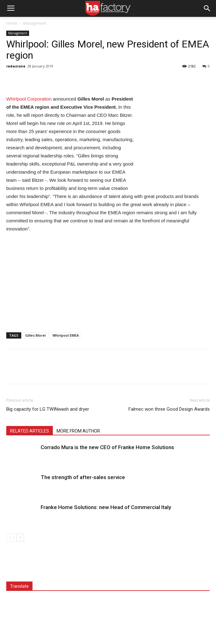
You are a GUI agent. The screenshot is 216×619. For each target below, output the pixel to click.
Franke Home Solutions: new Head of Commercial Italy (106, 507)
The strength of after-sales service (83, 477)
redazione (15, 66)
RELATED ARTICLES (29, 430)
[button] (207, 8)
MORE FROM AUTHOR (78, 430)
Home (11, 23)
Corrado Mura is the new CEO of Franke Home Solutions (107, 447)
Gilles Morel (35, 335)
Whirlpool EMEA (66, 335)
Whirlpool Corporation (29, 99)
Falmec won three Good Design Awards (169, 409)
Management (34, 23)
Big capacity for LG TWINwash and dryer (47, 409)
